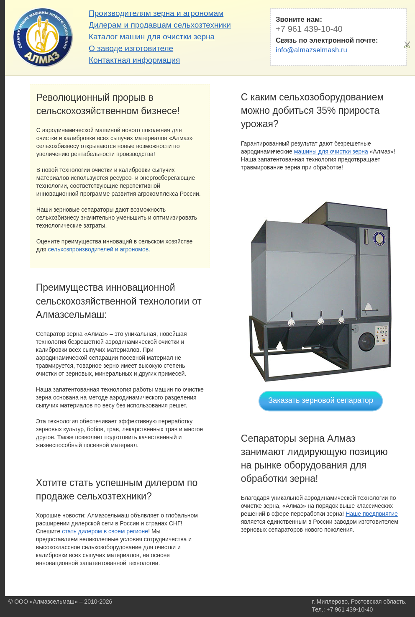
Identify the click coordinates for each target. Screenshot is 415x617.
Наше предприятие (372, 513)
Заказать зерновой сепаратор (320, 400)
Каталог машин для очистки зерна (152, 36)
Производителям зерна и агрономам (156, 13)
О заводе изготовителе (131, 48)
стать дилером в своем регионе (105, 531)
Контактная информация (134, 60)
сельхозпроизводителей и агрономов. (99, 249)
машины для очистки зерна (331, 151)
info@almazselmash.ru (311, 50)
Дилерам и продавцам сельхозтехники (160, 24)
